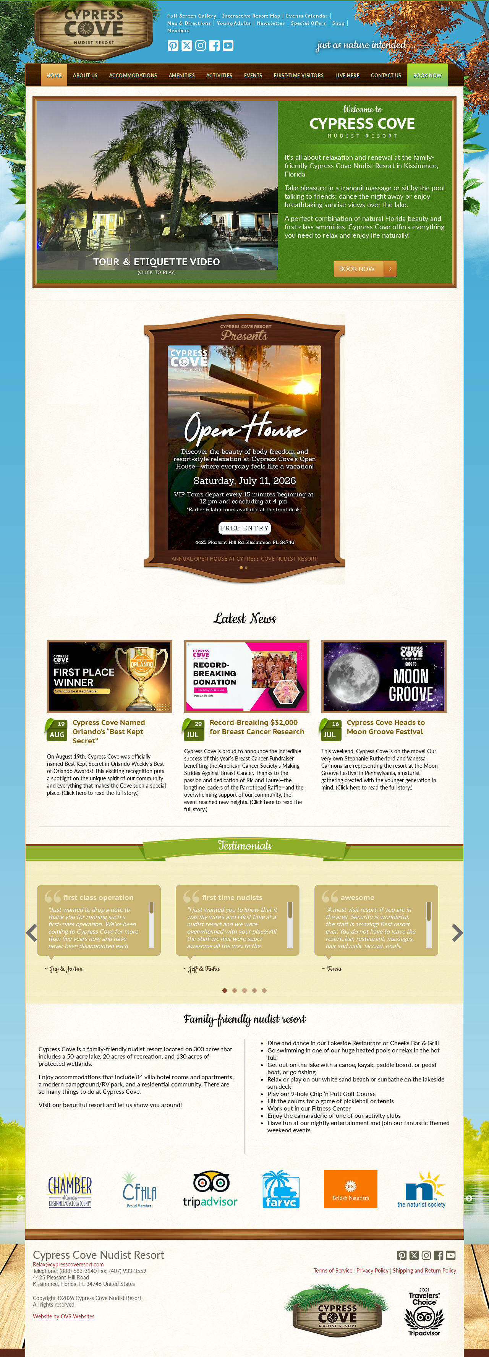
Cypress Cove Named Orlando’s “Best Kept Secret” (96, 731)
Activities (219, 75)
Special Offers (308, 23)
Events (253, 75)
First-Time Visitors (299, 75)
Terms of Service (333, 1270)
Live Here (347, 75)
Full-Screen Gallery (191, 16)
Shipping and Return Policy (424, 1270)
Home (54, 75)
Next (457, 933)
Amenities (182, 75)
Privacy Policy (372, 1270)
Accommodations (133, 75)
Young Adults (234, 23)
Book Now (427, 75)
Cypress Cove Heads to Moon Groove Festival (373, 727)
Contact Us (386, 75)
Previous (31, 933)
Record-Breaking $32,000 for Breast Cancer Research (244, 727)
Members (178, 30)
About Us (85, 75)
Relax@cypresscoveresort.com (68, 1264)
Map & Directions (189, 23)
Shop (338, 23)
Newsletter (271, 23)
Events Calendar (307, 16)
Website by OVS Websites (63, 1316)
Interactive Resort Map (251, 16)
